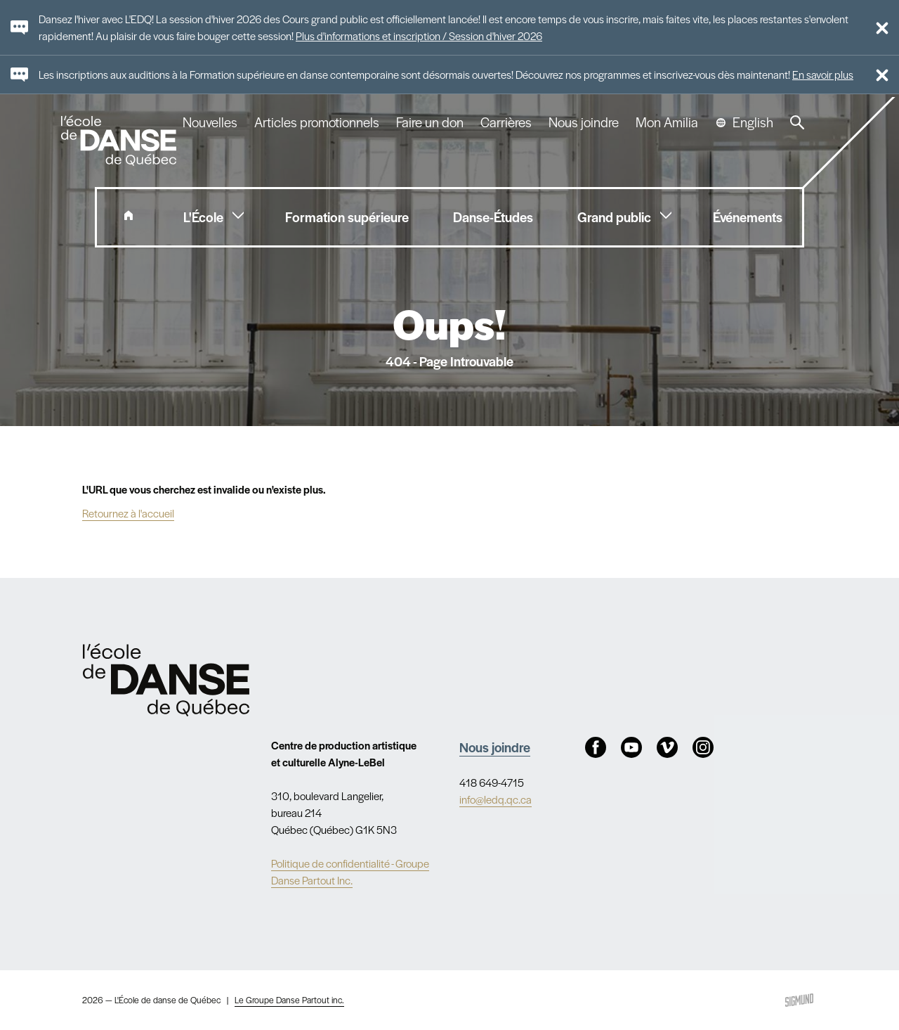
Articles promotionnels (316, 122)
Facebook (595, 747)
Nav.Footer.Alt (166, 679)
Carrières (506, 122)
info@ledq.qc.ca (495, 799)
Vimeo (667, 747)
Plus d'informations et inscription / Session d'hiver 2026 (419, 35)
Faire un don (430, 122)
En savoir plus (822, 74)
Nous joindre (584, 122)
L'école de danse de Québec (120, 140)
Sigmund (799, 1000)
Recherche (797, 122)
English (753, 122)
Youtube (631, 747)
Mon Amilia (667, 122)
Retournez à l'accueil (128, 513)
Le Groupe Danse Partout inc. (289, 999)
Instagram (703, 747)
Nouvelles (210, 122)
